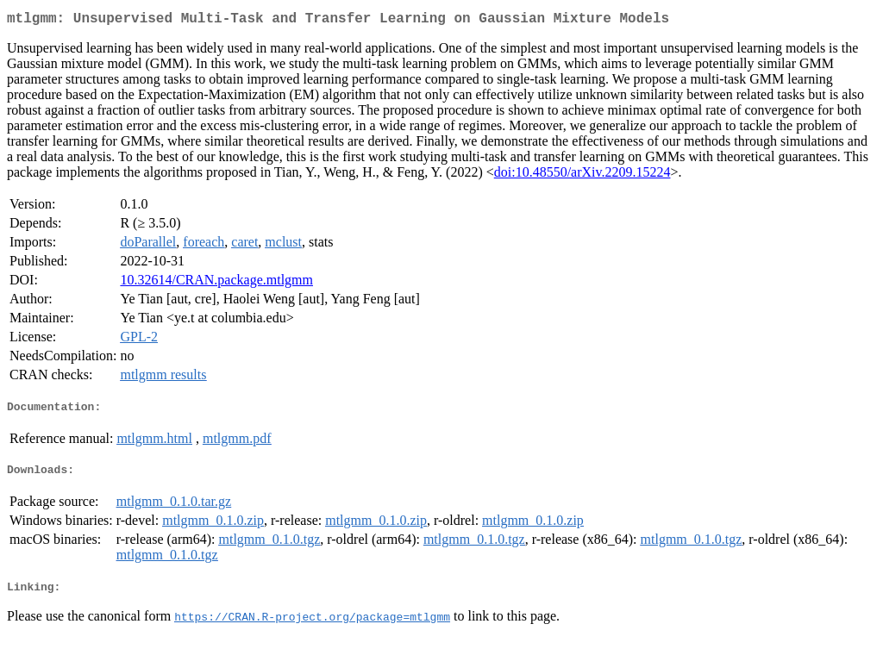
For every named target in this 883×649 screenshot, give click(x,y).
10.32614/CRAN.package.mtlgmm (216, 283)
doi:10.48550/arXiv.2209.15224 (582, 175)
